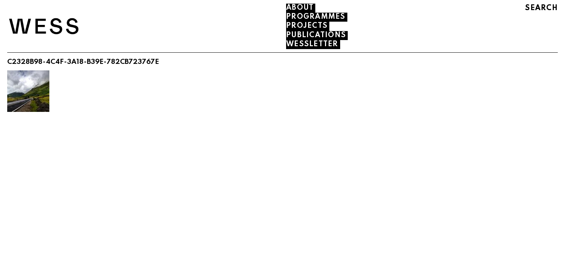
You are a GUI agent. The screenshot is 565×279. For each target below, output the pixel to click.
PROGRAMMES (316, 17)
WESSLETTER (312, 44)
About (299, 8)
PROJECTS (307, 26)
